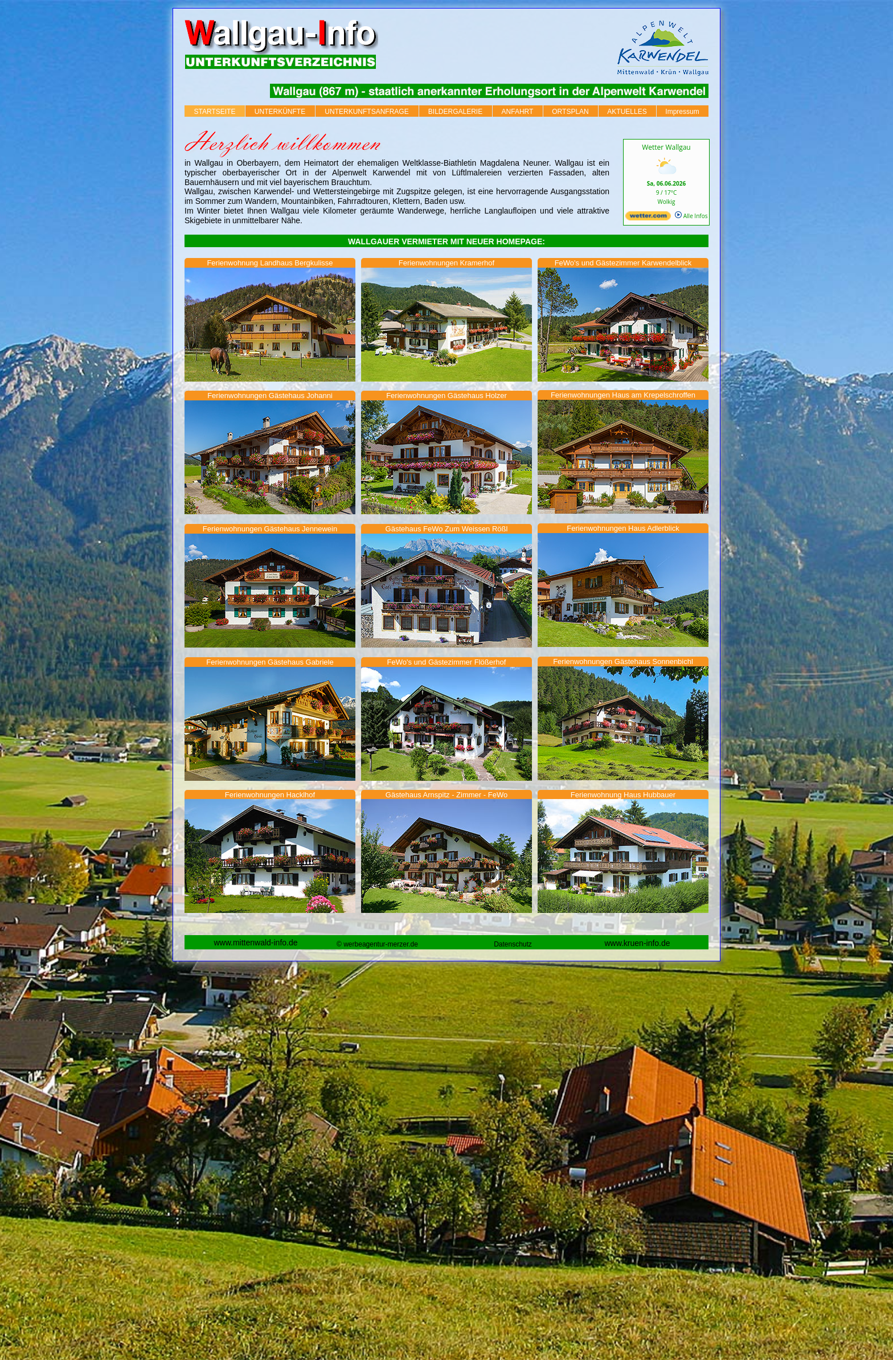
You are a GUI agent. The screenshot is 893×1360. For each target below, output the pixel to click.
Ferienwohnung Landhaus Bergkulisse (270, 263)
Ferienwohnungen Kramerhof (446, 263)
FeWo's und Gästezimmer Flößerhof (446, 662)
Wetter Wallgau (666, 147)
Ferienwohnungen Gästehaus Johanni (270, 395)
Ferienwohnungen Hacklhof (270, 794)
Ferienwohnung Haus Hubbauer (623, 794)
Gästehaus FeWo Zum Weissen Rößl (447, 529)
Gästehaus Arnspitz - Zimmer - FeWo (446, 794)
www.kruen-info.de (637, 943)
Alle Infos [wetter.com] (691, 216)
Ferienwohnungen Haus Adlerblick (623, 528)
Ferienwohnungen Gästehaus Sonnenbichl (623, 661)
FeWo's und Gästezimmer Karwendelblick (623, 263)
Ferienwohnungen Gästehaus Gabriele (269, 662)
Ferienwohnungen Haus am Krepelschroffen (623, 395)
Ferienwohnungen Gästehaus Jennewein (270, 529)
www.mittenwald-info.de (255, 942)
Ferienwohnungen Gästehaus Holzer (446, 395)
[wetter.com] (648, 218)
